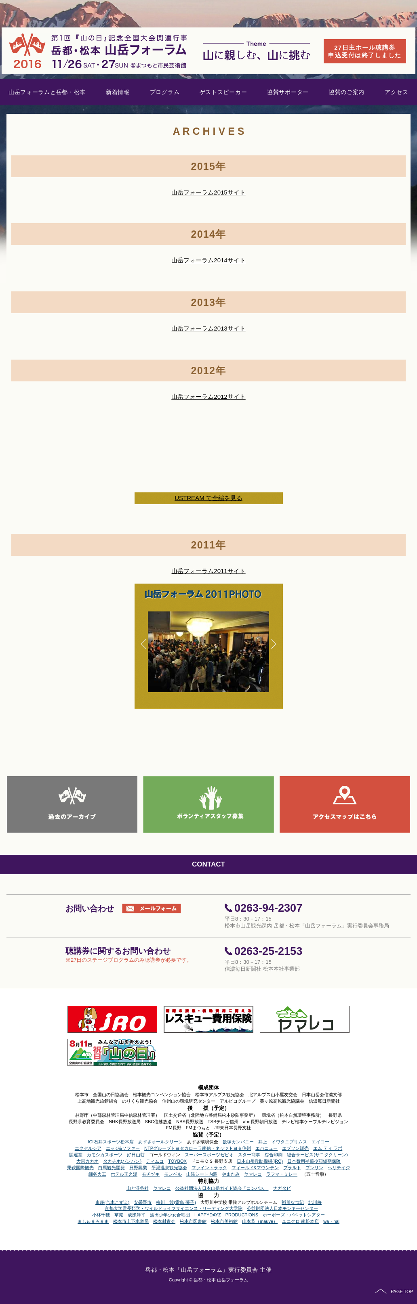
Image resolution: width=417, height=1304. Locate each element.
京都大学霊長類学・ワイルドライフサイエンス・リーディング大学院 (173, 1208)
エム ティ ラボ (327, 1148)
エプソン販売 (295, 1148)
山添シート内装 (201, 1174)
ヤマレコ (253, 1174)
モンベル (173, 1174)
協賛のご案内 (346, 92)
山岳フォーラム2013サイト (208, 328)
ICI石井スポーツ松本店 (110, 1141)
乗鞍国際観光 (80, 1167)
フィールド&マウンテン (255, 1167)
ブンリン (314, 1167)
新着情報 (118, 92)
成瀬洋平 (136, 1214)
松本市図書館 (193, 1221)
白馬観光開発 (111, 1167)
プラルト (292, 1167)
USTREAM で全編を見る (208, 497)
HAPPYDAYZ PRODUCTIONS (226, 1214)
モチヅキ (151, 1174)
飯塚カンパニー (238, 1141)
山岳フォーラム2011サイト (208, 570)
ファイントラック (209, 1167)
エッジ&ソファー (123, 1148)
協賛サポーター (288, 92)
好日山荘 (136, 1154)
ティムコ (155, 1161)
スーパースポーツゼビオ (209, 1154)
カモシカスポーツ (104, 1154)
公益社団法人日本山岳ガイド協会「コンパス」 (222, 1188)
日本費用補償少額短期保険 (314, 1161)
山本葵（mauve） (260, 1221)
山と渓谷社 (137, 1188)
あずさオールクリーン (160, 1141)
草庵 (118, 1214)
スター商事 (249, 1154)
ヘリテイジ (339, 1167)
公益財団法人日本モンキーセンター (282, 1208)
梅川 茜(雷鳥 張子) (176, 1202)
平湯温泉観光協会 (169, 1167)
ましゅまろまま (93, 1221)
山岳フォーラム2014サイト (208, 260)
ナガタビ (282, 1188)
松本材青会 (164, 1221)
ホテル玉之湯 (124, 1174)
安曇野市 (143, 1202)
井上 (262, 1141)
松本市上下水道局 (131, 1221)
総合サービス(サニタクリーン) (317, 1154)
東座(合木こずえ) (112, 1202)
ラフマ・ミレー (281, 1174)
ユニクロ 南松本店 (300, 1221)
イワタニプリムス (289, 1141)
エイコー (320, 1141)
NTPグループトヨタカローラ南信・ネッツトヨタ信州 (197, 1148)
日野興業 (138, 1167)
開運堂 (75, 1154)
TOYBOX (177, 1161)
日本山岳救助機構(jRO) (260, 1161)
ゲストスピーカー (223, 92)
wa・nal (331, 1221)
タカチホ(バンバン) (122, 1161)
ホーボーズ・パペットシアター (294, 1214)
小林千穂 (101, 1214)
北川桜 (315, 1202)
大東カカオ (87, 1161)
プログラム (165, 92)
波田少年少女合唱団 (170, 1214)
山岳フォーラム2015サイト (208, 192)
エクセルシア (88, 1148)
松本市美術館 (224, 1221)
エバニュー (266, 1148)
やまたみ (231, 1174)
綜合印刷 (273, 1154)
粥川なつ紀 (293, 1202)
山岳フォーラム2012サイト (208, 396)
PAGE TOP (394, 1291)
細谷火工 (97, 1174)
